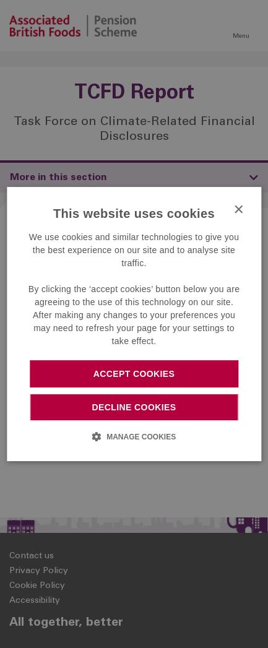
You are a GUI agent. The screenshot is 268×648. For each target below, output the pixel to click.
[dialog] (134, 324)
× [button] (238, 210)
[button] (134, 436)
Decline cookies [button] (134, 407)
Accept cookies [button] (134, 374)
